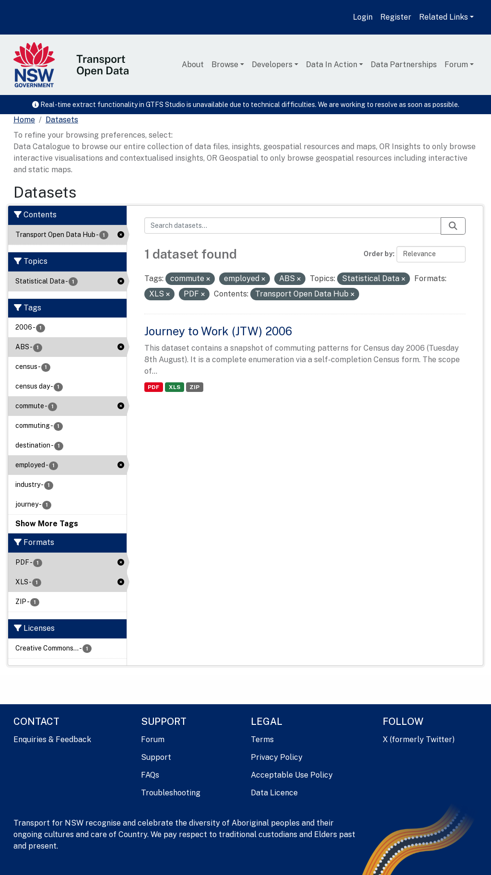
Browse (224, 64)
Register (395, 17)
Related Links (443, 17)
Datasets (62, 119)
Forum (456, 64)
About (193, 64)
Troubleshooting (170, 792)
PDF (153, 387)
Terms (262, 739)
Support (156, 757)
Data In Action (331, 64)
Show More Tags (46, 523)
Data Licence (274, 792)
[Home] (24, 120)
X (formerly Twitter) (419, 739)
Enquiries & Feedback (52, 739)
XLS (174, 387)
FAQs (150, 775)
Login (363, 17)
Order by (378, 254)
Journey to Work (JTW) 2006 (218, 331)
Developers (272, 64)
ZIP (194, 387)
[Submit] (453, 226)
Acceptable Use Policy (292, 775)
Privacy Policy (277, 757)
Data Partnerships (404, 64)
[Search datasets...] (293, 225)
